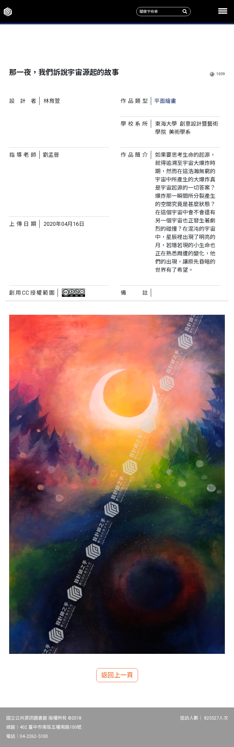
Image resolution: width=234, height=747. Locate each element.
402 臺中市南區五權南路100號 (50, 727)
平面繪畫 (165, 101)
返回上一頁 (117, 675)
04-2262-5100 (34, 736)
